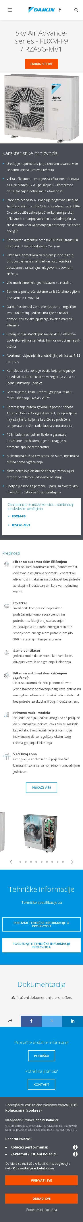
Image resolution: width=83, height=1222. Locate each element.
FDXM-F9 (18, 516)
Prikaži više (41, 787)
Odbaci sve (42, 1198)
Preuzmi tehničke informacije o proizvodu (41, 924)
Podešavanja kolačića (41, 1210)
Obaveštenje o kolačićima (33, 1168)
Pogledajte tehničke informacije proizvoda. (42, 945)
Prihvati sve (41, 1180)
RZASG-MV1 (21, 525)
